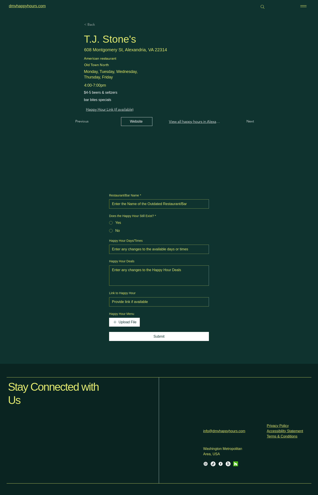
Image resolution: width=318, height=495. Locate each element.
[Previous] (89, 121)
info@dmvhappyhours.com (224, 431)
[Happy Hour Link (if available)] (109, 109)
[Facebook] (220, 463)
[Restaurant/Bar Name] (157, 204)
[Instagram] (205, 463)
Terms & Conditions (282, 436)
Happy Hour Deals (121, 261)
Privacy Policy (278, 426)
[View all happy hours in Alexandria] (194, 121)
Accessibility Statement (285, 431)
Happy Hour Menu (121, 314)
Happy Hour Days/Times (126, 240)
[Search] (262, 6)
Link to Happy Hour (122, 293)
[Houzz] (235, 463)
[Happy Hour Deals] (159, 275)
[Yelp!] (228, 463)
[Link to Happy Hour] (157, 301)
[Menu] (302, 6)
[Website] (136, 121)
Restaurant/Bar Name (125, 195)
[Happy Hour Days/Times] (157, 249)
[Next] (245, 121)
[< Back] (98, 24)
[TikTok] (213, 463)
